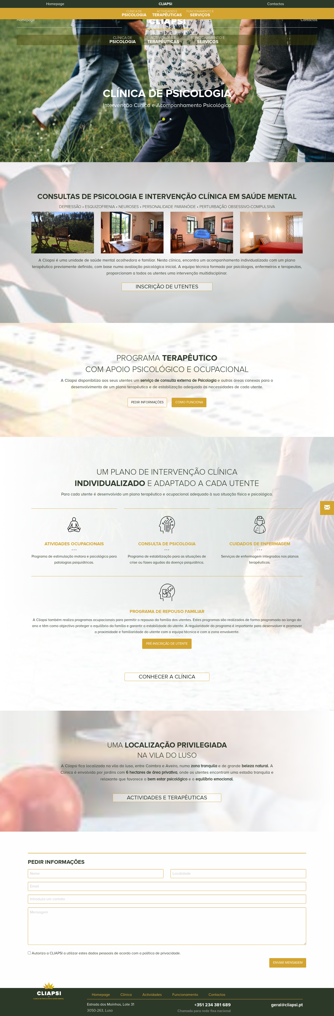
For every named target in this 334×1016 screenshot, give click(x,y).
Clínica (126, 994)
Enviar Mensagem (288, 963)
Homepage (26, 20)
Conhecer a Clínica (167, 676)
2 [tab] (170, 119)
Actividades (152, 994)
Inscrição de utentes (167, 286)
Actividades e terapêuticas (167, 797)
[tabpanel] (167, 81)
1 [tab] (163, 119)
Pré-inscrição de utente (167, 644)
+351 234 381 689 (212, 1005)
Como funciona (189, 402)
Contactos (217, 994)
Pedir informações (147, 402)
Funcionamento (185, 994)
